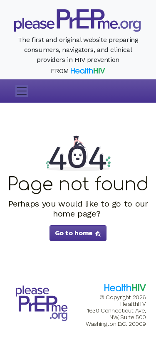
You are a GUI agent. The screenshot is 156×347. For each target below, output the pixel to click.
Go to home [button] (78, 233)
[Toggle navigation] (21, 91)
